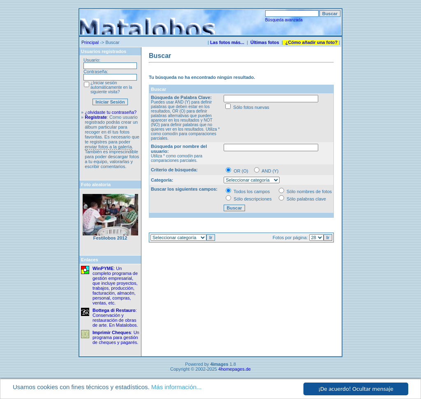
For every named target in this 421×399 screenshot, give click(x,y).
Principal (90, 42)
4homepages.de (234, 369)
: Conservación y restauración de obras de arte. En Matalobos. (115, 318)
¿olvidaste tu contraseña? (110, 112)
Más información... (176, 386)
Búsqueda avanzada (284, 20)
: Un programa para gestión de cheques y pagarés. (116, 337)
